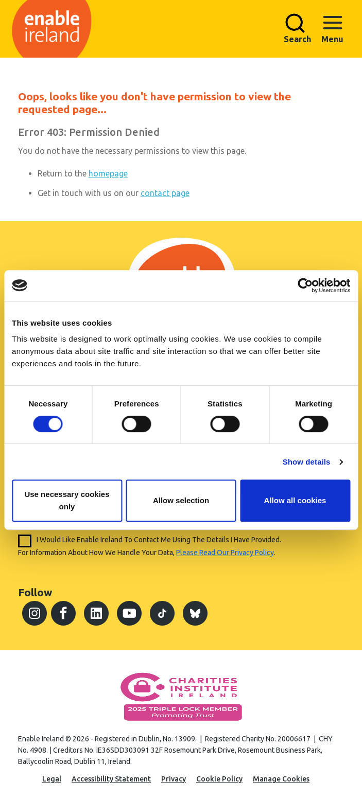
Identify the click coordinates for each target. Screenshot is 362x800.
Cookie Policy (219, 779)
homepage (108, 173)
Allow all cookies (295, 500)
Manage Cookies (281, 779)
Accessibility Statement (111, 779)
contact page (165, 193)
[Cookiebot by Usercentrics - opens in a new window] (305, 285)
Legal (51, 779)
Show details (307, 461)
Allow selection (181, 500)
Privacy (173, 779)
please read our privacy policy (225, 552)
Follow (35, 592)
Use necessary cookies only (66, 500)
